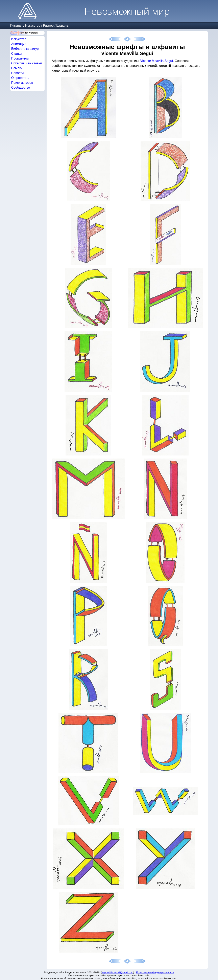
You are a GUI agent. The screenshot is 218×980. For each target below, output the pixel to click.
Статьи (16, 53)
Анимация (18, 44)
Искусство (32, 25)
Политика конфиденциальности (155, 972)
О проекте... (20, 78)
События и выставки (26, 63)
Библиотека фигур (25, 48)
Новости (17, 73)
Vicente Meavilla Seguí (156, 61)
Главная (16, 25)
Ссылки (17, 68)
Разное (48, 25)
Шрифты (62, 25)
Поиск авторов (22, 82)
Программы (20, 58)
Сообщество (20, 87)
